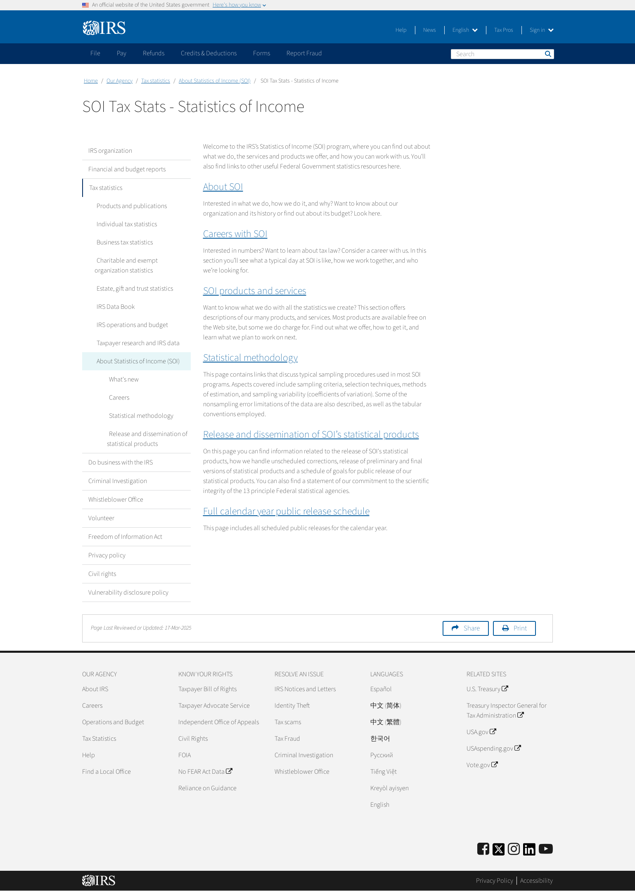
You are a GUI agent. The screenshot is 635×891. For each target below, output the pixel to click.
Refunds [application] (153, 53)
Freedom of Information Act (125, 536)
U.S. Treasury (487, 689)
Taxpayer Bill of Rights (207, 689)
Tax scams (288, 722)
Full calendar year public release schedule (286, 511)
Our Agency (120, 81)
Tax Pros (503, 30)
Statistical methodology (139, 415)
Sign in (542, 30)
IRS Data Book (114, 306)
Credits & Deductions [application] (209, 53)
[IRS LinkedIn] (529, 852)
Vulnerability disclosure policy (128, 592)
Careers (117, 397)
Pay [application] (121, 53)
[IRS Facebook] (483, 849)
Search (547, 53)
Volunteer (101, 518)
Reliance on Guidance (207, 788)
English (465, 30)
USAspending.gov (494, 748)
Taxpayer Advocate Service (214, 705)
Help (401, 30)
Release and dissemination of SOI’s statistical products (311, 434)
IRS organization (110, 150)
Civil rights (102, 573)
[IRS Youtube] (546, 849)
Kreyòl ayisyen (389, 788)
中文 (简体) (385, 705)
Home (91, 81)
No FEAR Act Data (205, 771)
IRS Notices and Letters (305, 689)
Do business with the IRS (120, 462)
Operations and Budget (113, 722)
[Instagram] (514, 849)
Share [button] (472, 628)
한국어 (380, 738)
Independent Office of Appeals (218, 722)
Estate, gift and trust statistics (133, 288)
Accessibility (536, 881)
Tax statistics (155, 81)
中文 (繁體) (385, 722)
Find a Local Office (106, 771)
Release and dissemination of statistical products (146, 438)
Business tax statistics (123, 242)
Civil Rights (193, 738)
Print (520, 628)
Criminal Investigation (117, 481)
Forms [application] (261, 53)
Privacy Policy (494, 881)
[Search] (502, 54)
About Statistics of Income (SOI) (215, 81)
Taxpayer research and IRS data (136, 343)
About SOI (223, 187)
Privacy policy (107, 555)
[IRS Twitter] (499, 852)
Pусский (381, 755)
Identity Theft (292, 705)
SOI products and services (254, 291)
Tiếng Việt (383, 771)
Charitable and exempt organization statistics (125, 265)
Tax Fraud (287, 738)
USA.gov (481, 732)
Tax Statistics (99, 738)
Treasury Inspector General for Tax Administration (507, 710)
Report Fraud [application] (304, 53)
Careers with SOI (235, 234)
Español (381, 689)
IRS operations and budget (130, 324)
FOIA (184, 755)
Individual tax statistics (125, 224)
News (429, 30)
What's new (122, 379)
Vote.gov (482, 765)
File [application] (95, 53)
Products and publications (130, 206)
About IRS (95, 689)
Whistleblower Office (115, 499)
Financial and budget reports (127, 169)
